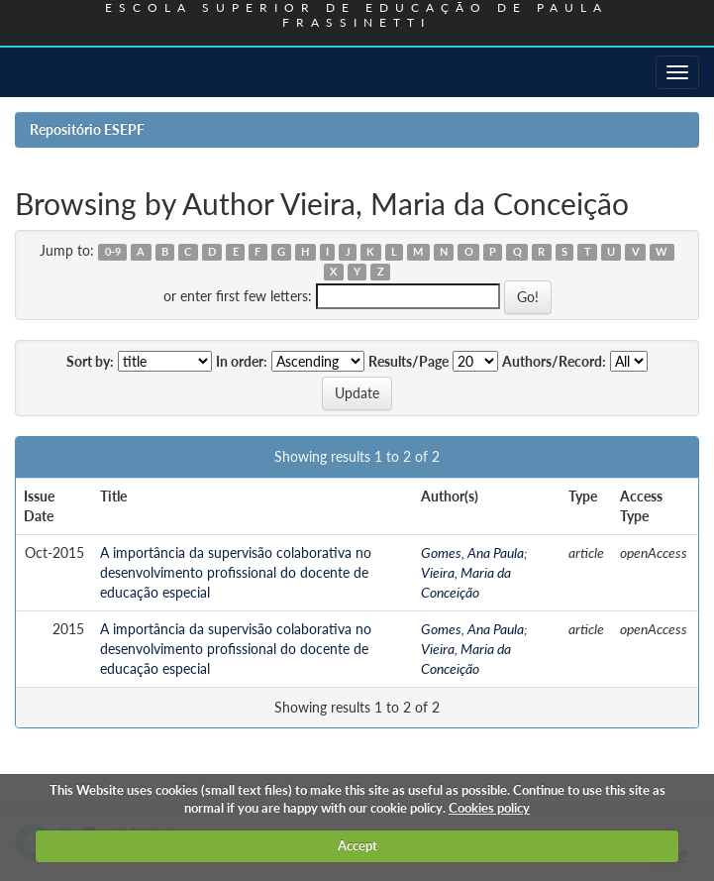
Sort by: (90, 361)
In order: (241, 361)
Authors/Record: (554, 361)
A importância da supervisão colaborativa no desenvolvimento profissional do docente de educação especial (235, 572)
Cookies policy (489, 808)
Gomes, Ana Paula (472, 552)
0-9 (113, 252)
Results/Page (408, 361)
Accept (357, 845)
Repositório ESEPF (87, 129)
